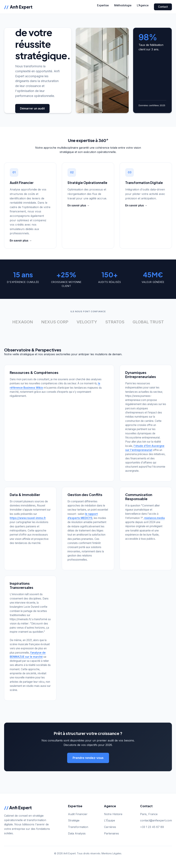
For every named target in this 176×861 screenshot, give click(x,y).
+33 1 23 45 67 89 (152, 827)
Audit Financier (77, 814)
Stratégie (73, 820)
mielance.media (154, 518)
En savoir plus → (21, 240)
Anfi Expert (18, 7)
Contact (163, 6)
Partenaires (111, 833)
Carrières (110, 827)
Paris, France (149, 814)
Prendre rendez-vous (88, 758)
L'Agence (142, 5)
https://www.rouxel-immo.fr (28, 518)
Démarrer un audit (32, 108)
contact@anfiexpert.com (156, 820)
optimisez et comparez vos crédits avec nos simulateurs (28, 225)
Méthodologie (122, 5)
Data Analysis (77, 833)
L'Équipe (109, 820)
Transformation (78, 827)
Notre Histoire (113, 814)
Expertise (103, 5)
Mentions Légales (111, 853)
